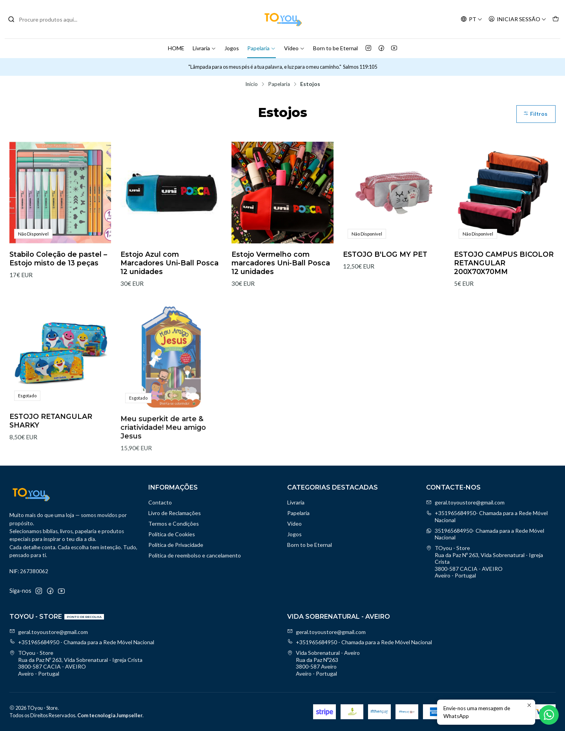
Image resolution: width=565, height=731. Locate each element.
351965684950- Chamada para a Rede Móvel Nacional (485, 534)
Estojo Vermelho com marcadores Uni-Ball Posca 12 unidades (280, 263)
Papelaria (261, 48)
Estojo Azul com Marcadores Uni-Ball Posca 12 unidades (169, 263)
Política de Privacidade (175, 544)
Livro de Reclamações (174, 513)
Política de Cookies (171, 534)
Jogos (231, 48)
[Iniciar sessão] (517, 19)
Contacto (160, 502)
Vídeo (294, 48)
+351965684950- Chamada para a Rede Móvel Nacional (487, 516)
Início (251, 84)
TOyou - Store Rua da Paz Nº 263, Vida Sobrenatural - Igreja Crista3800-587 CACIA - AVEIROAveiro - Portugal (484, 562)
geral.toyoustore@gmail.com (465, 502)
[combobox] (48, 19)
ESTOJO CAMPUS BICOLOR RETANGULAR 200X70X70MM (504, 263)
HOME (176, 48)
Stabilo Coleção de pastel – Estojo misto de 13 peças (58, 258)
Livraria (204, 48)
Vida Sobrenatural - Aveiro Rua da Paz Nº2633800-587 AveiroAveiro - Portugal (323, 663)
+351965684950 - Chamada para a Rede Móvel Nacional (81, 642)
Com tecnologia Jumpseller (109, 715)
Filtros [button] (535, 114)
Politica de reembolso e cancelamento (194, 555)
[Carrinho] (555, 19)
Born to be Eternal (335, 48)
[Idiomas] (471, 19)
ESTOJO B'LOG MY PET (385, 254)
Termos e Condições (173, 523)
